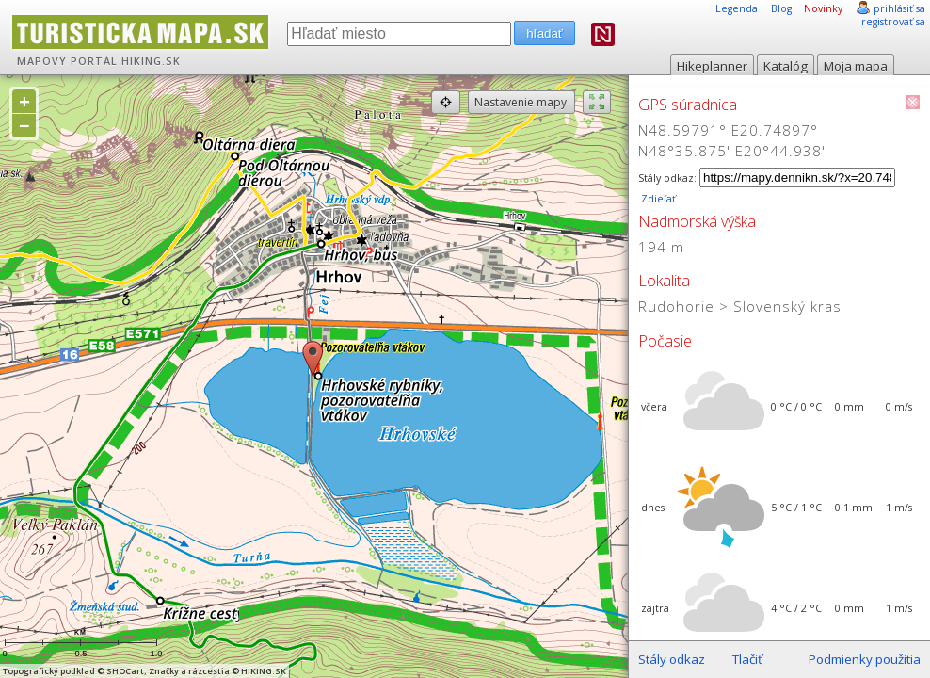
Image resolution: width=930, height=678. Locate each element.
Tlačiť (747, 659)
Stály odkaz (671, 659)
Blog (781, 8)
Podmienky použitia (865, 659)
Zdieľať (657, 198)
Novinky (823, 8)
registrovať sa (893, 21)
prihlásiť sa (899, 8)
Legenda (736, 8)
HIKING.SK (151, 61)
